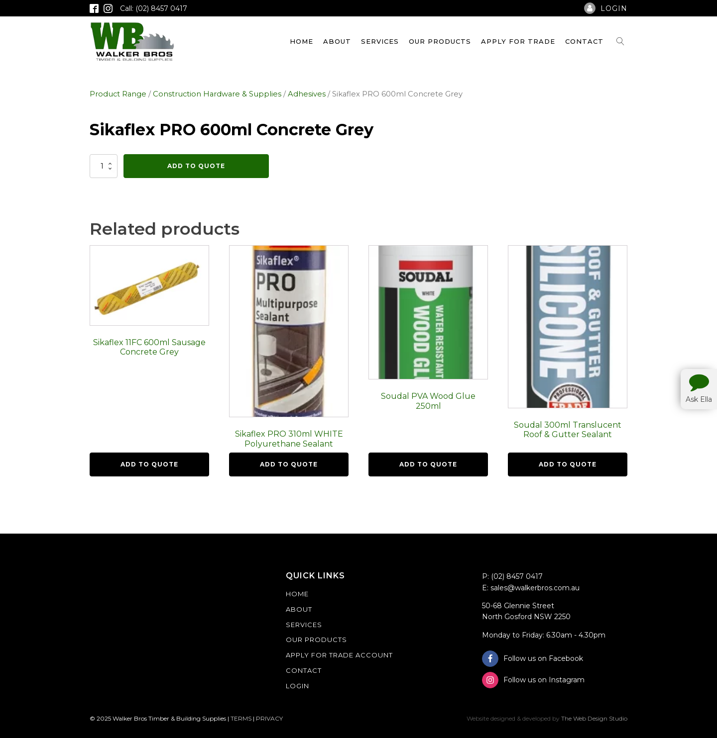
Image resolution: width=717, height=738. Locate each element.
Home (301, 41)
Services (380, 41)
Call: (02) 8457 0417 (153, 8)
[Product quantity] (104, 166)
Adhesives (307, 94)
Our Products (440, 41)
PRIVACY (269, 718)
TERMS (241, 718)
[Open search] (620, 41)
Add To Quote (196, 166)
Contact (584, 41)
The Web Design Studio (594, 718)
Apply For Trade (518, 41)
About (337, 41)
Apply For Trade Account (339, 655)
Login (297, 686)
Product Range (118, 94)
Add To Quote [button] (149, 464)
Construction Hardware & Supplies (217, 94)
